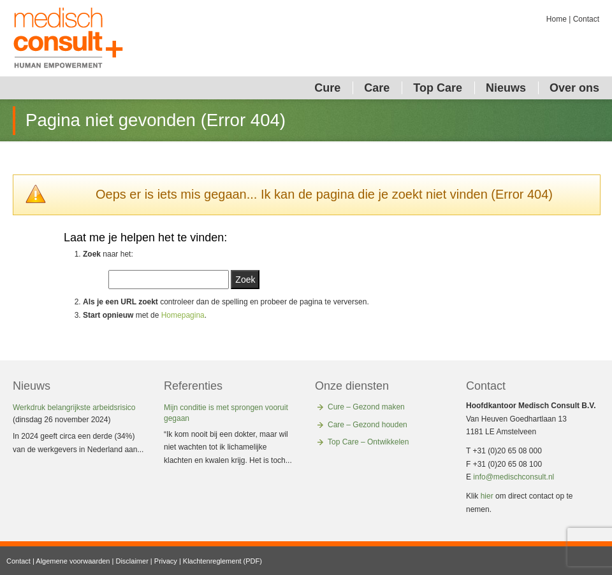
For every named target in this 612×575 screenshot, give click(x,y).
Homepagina (183, 315)
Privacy (165, 561)
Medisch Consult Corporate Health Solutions (68, 37)
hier (487, 496)
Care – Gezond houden (367, 424)
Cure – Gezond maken (366, 406)
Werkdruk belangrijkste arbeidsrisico (74, 407)
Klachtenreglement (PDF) (222, 561)
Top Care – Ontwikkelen (368, 441)
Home (556, 19)
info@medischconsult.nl (513, 476)
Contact (586, 19)
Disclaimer (131, 561)
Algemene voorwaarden (73, 561)
